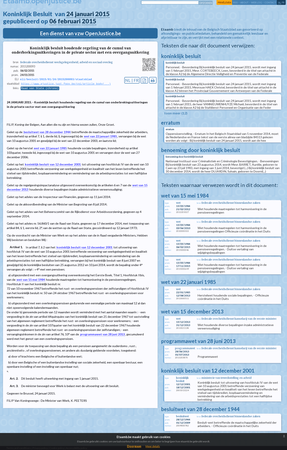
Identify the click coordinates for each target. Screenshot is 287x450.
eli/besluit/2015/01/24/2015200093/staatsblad (56, 79)
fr (283, 2)
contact (270, 2)
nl (279, 2)
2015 (102, 13)
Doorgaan (134, 446)
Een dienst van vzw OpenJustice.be (80, 33)
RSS (235, 2)
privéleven (224, 2)
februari (69, 21)
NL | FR (132, 80)
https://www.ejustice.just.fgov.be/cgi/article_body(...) (66, 84)
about (244, 2)
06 (53, 21)
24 (70, 13)
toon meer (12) (175, 113)
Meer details (153, 446)
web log (256, 2)
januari (84, 13)
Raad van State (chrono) (40, 89)
